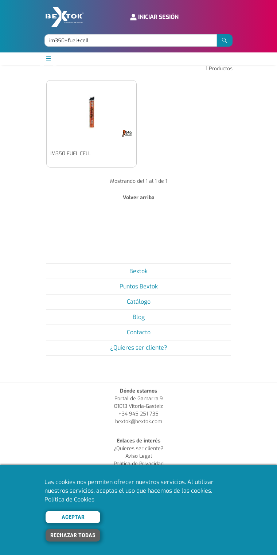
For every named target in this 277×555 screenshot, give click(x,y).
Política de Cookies (69, 499)
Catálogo (139, 302)
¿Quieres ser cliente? (138, 347)
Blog (139, 317)
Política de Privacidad (139, 463)
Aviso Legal (138, 456)
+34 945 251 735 (138, 413)
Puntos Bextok (139, 286)
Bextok (138, 271)
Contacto (139, 332)
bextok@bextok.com (138, 421)
